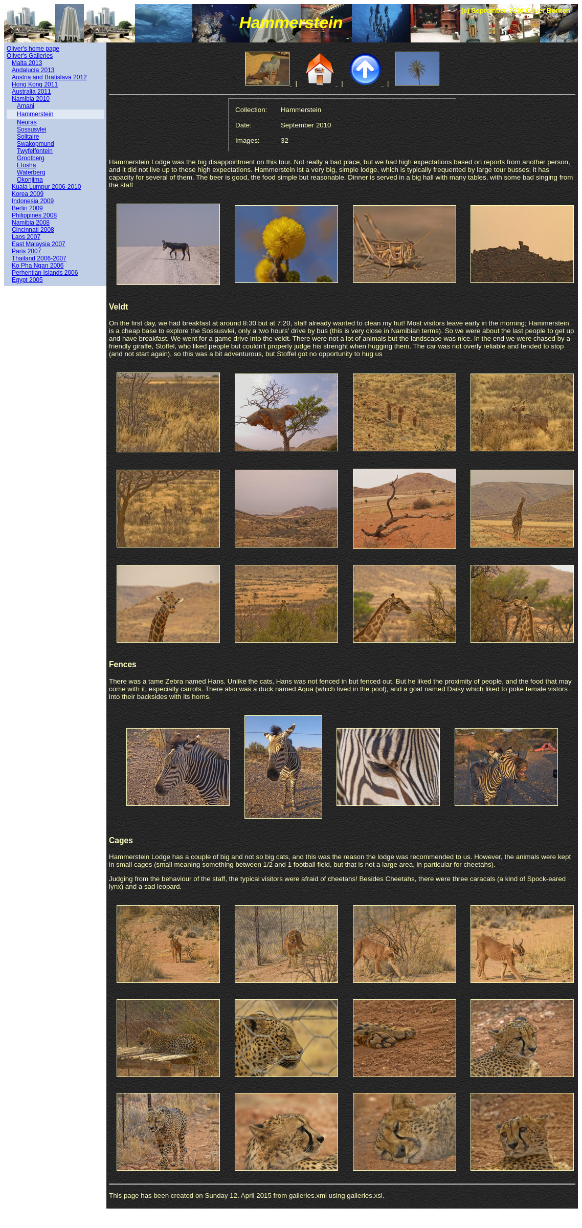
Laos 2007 (26, 236)
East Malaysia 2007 (38, 244)
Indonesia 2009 (33, 201)
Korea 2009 (27, 194)
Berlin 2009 (27, 208)
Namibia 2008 (31, 222)
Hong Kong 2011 (35, 84)
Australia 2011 (31, 91)
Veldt (118, 306)
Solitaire (28, 136)
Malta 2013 (27, 63)
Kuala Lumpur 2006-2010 (46, 186)
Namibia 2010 (31, 98)
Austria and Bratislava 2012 (49, 77)
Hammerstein (35, 114)
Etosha (26, 165)
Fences (123, 664)
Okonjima (30, 179)
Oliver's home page (33, 48)
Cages (121, 840)
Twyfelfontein (35, 151)
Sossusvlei (31, 129)
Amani (25, 105)
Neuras (27, 122)
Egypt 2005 (27, 279)
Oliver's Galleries (30, 55)
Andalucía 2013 (33, 70)
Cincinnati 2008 (33, 229)
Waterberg (31, 172)
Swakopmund (35, 143)
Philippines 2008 (34, 215)
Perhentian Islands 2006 (45, 272)
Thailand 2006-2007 (39, 258)
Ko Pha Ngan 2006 (37, 265)
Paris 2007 (26, 251)
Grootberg (30, 158)
